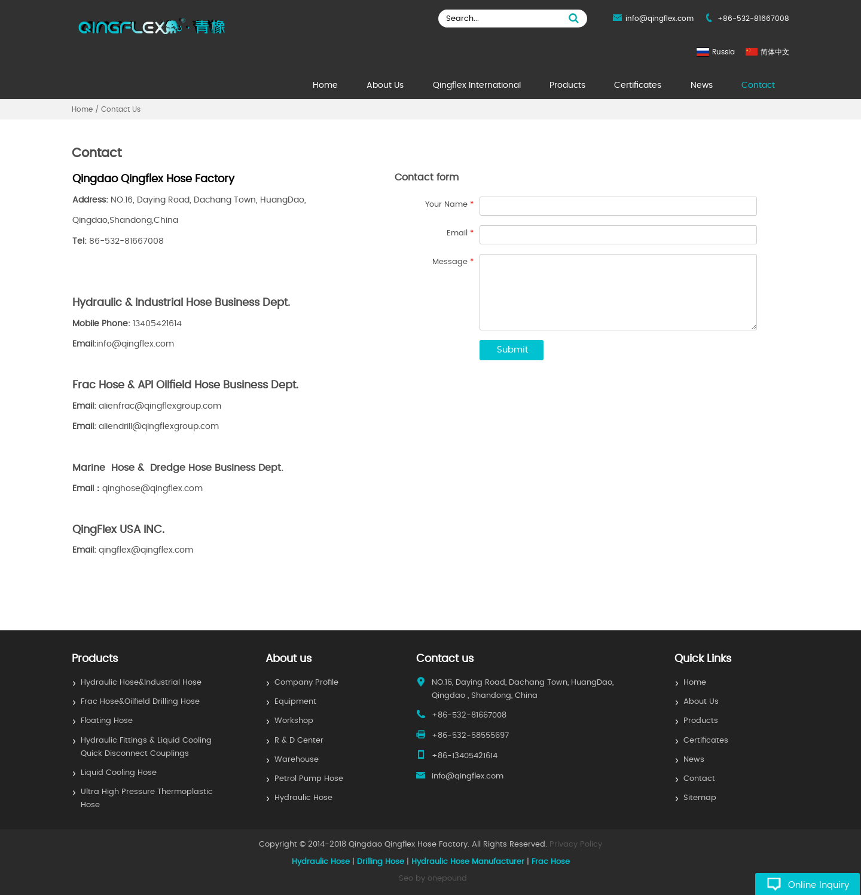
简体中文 (775, 52)
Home (325, 85)
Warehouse (296, 760)
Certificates (637, 85)
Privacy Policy (575, 844)
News (702, 85)
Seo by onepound (433, 878)
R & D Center (298, 740)
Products (567, 85)
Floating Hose (107, 721)
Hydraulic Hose (303, 798)
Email (460, 233)
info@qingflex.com (659, 18)
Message (453, 262)
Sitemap (699, 798)
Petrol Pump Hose (308, 779)
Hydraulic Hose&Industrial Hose (141, 682)
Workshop (293, 721)
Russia (723, 52)
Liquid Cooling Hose (119, 773)
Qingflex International (477, 85)
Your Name (449, 205)
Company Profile (306, 682)
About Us (385, 85)
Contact (758, 85)
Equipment (295, 702)
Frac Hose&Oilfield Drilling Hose (140, 702)
